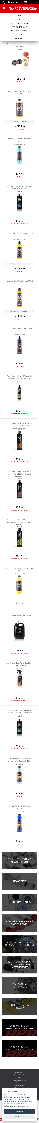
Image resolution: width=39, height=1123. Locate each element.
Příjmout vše (19, 1111)
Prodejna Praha (19, 27)
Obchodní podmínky (19, 31)
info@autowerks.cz (19, 1086)
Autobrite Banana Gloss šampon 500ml (19, 234)
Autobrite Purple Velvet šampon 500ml (19, 329)
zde (28, 1106)
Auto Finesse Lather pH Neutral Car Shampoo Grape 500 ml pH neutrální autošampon (19, 522)
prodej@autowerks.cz (19, 1081)
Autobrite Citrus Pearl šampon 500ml (19, 281)
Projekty (19, 19)
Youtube (19, 34)
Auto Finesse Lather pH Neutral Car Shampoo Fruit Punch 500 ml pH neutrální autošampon (19, 426)
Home (19, 16)
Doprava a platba (19, 23)
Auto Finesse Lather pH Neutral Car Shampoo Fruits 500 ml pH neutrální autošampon (19, 474)
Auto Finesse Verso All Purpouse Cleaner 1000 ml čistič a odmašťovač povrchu (19, 713)
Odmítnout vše (19, 1117)
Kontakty (19, 38)
